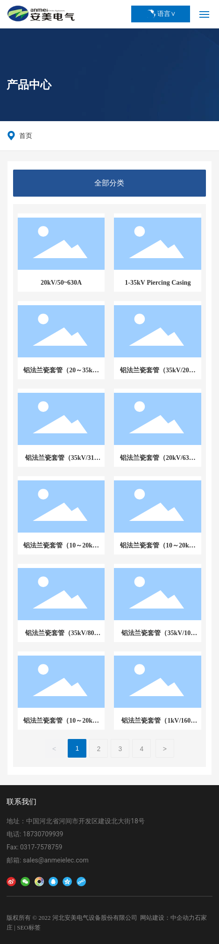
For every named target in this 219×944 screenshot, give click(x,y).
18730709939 (43, 834)
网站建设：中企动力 (167, 917)
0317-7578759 (41, 847)
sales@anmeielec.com (56, 860)
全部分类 (109, 183)
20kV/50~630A (61, 282)
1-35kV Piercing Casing (158, 282)
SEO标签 (29, 927)
